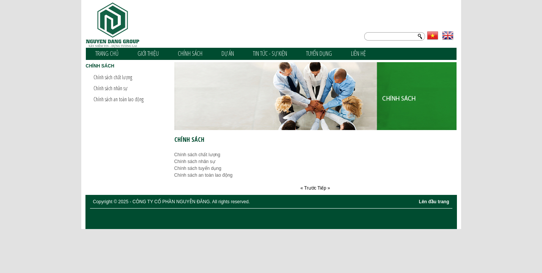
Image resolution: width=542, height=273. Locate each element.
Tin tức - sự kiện (270, 53)
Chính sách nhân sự (110, 88)
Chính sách (190, 53)
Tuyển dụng (319, 53)
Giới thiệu (148, 53)
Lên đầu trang (434, 201)
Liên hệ (358, 53)
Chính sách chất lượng (112, 77)
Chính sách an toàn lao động (118, 99)
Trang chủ (107, 53)
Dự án (227, 53)
